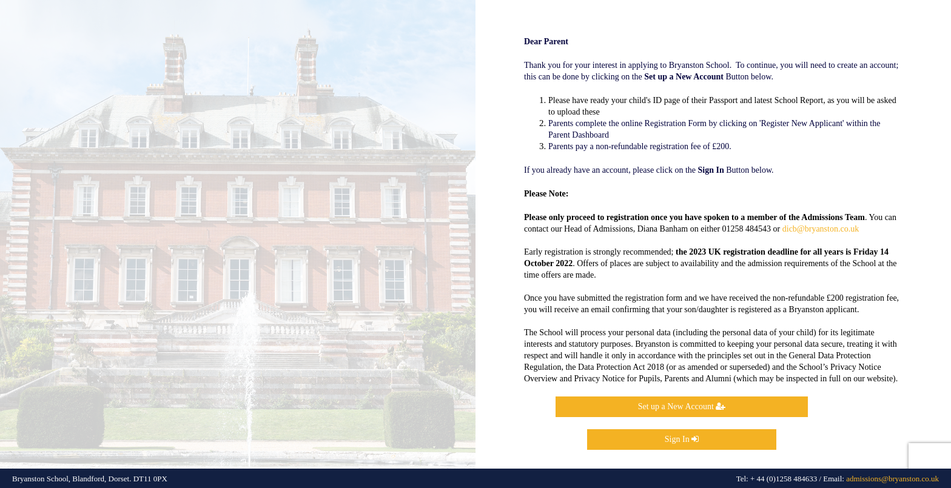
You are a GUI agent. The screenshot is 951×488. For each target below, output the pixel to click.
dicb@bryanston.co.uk (820, 228)
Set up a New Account (682, 406)
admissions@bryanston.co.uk (892, 478)
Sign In (682, 439)
